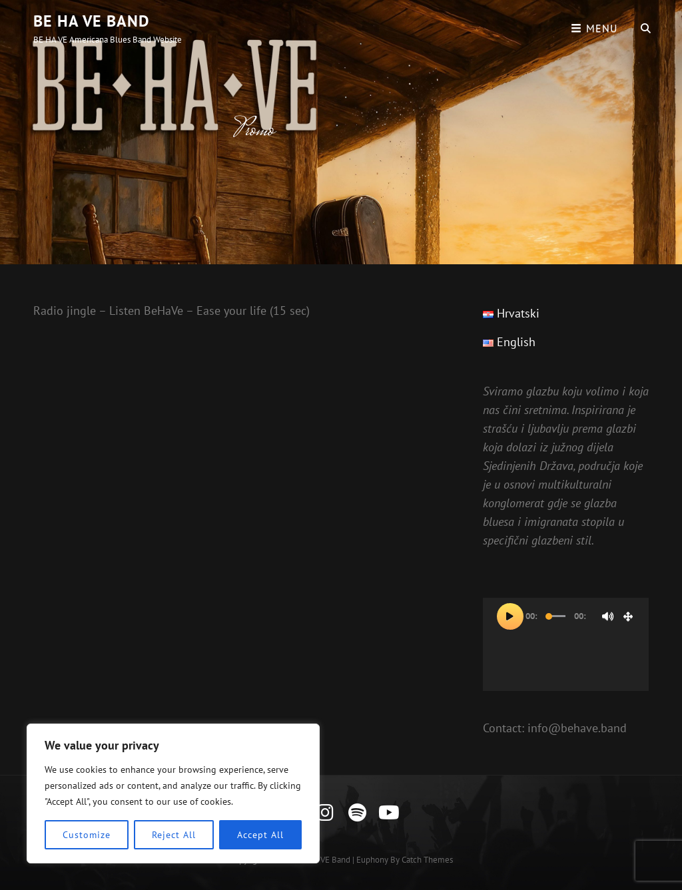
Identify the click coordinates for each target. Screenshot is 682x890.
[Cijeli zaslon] (628, 616)
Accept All (260, 835)
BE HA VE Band (91, 21)
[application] (566, 644)
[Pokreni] (510, 616)
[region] (173, 793)
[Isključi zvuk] (608, 616)
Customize (86, 835)
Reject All (173, 835)
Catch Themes (427, 859)
